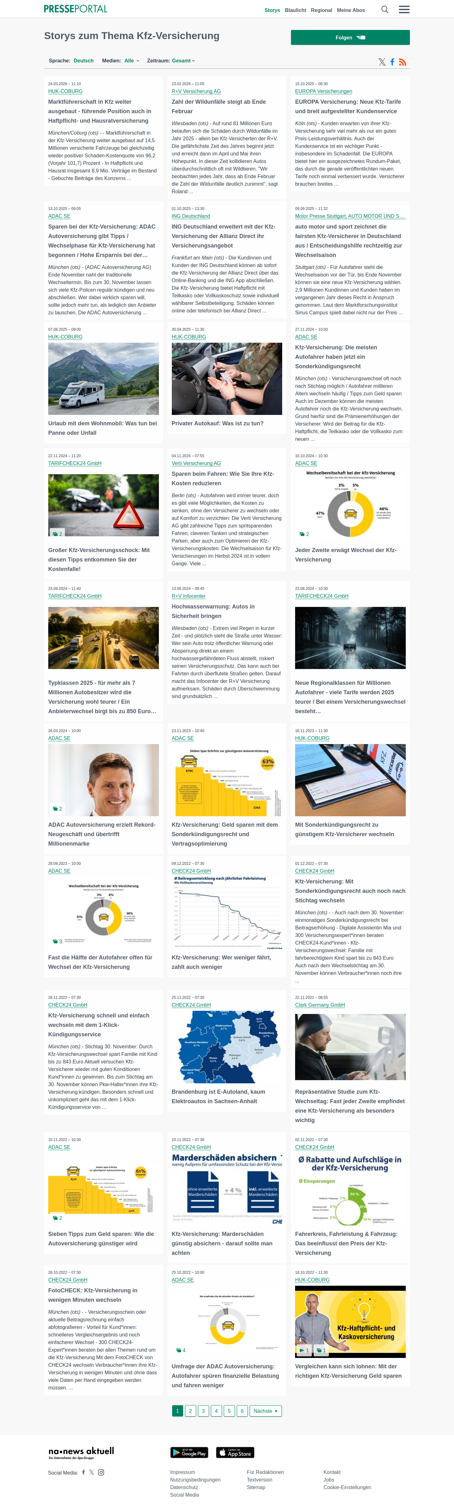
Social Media (184, 1492)
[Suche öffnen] (385, 9)
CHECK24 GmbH (192, 870)
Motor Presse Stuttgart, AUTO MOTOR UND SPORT (355, 216)
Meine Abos (351, 10)
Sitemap (256, 1485)
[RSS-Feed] (403, 62)
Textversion (259, 1477)
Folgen (350, 37)
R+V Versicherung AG (197, 91)
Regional (321, 10)
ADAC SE (60, 216)
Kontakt (331, 1470)
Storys (272, 10)
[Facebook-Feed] (392, 62)
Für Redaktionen (265, 1470)
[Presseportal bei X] (89, 1470)
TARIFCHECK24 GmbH (75, 464)
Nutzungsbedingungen (195, 1477)
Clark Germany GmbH (321, 1004)
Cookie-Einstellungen (347, 1485)
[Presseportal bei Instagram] (99, 1469)
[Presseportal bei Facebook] (81, 1470)
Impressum (182, 1470)
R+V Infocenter (189, 596)
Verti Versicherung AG (197, 464)
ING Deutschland (191, 216)
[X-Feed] (382, 62)
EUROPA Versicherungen (324, 91)
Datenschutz (184, 1485)
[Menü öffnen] (404, 9)
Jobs (328, 1477)
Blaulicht (295, 10)
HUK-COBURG (66, 91)
